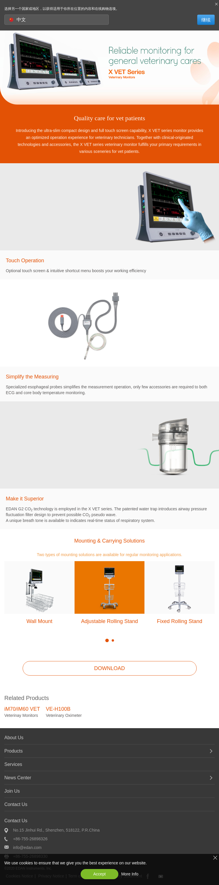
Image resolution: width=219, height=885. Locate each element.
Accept (99, 874)
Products (13, 750)
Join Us (12, 791)
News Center (17, 777)
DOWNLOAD (109, 668)
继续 (206, 19)
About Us (13, 737)
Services (13, 764)
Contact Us (15, 804)
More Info (129, 874)
